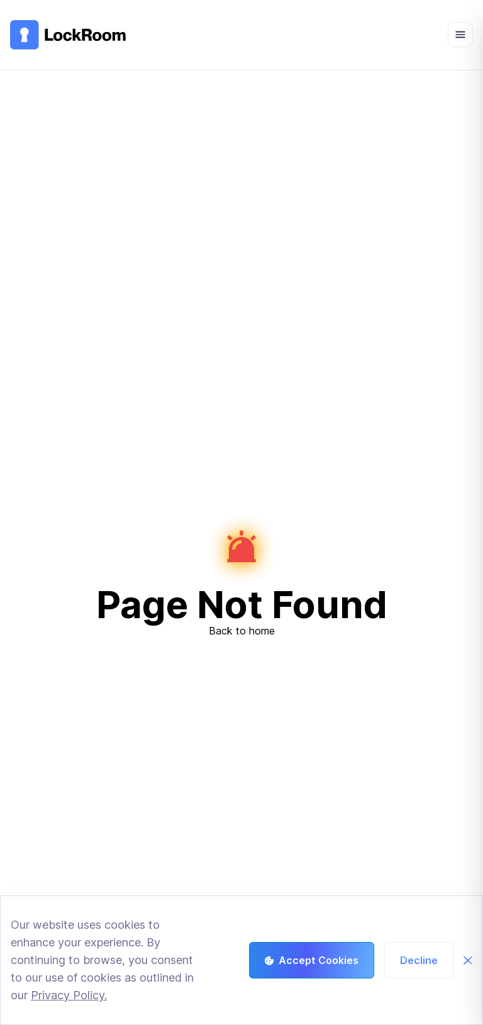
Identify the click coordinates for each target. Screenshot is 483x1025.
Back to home (242, 630)
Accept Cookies (311, 960)
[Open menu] (460, 34)
